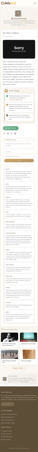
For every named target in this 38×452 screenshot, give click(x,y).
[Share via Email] (15, 133)
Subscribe (15, 382)
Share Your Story (6, 434)
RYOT (28, 104)
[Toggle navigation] (35, 3)
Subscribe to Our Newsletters (9, 414)
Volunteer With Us (7, 436)
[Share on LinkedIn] (11, 133)
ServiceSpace (24, 21)
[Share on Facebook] (4, 133)
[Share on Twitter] (7, 133)
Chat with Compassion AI (7, 420)
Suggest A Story (6, 431)
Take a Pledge (10, 128)
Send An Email (6, 439)
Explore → (24, 25)
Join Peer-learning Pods (7, 417)
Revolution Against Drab (15, 100)
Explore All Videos (19, 368)
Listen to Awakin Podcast (8, 423)
